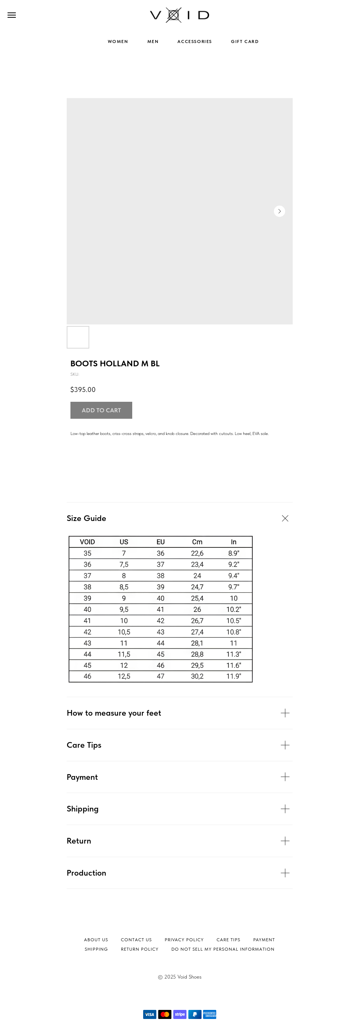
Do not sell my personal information (223, 949)
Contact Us (136, 939)
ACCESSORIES (194, 41)
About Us (96, 939)
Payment (264, 939)
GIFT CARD (245, 41)
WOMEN (118, 41)
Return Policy (140, 949)
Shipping (96, 949)
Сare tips (228, 939)
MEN (153, 41)
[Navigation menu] (12, 15)
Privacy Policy (184, 939)
